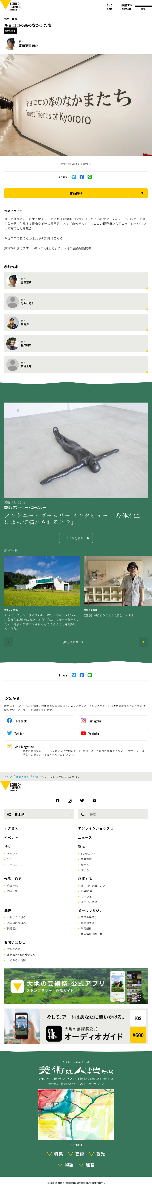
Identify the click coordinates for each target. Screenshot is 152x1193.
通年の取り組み (16, 923)
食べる (85, 864)
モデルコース (15, 864)
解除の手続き (89, 923)
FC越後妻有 (88, 891)
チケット (12, 853)
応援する (85, 878)
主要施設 (86, 859)
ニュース (85, 837)
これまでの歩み (16, 917)
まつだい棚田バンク (93, 885)
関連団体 (12, 928)
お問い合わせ (14, 942)
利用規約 (86, 928)
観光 (100, 1154)
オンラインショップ (94, 828)
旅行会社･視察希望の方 (21, 954)
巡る (81, 846)
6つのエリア (88, 853)
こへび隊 (86, 896)
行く (7, 846)
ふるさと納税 (89, 902)
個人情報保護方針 (91, 933)
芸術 (79, 1154)
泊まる (85, 870)
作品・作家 (10, 19)
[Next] (143, 642)
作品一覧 (38, 776)
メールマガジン (90, 910)
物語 (69, 1165)
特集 (58, 1154)
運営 (90, 1165)
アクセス (11, 828)
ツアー (11, 859)
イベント (11, 837)
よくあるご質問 (16, 960)
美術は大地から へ (76, 642)
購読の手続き (89, 917)
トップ (8, 776)
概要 (7, 910)
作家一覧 (12, 891)
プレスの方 (14, 949)
